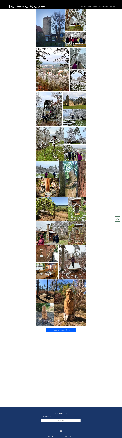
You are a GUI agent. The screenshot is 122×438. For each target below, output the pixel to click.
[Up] (117, 219)
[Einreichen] (61, 420)
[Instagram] (114, 6)
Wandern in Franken (26, 6)
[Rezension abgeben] (61, 330)
